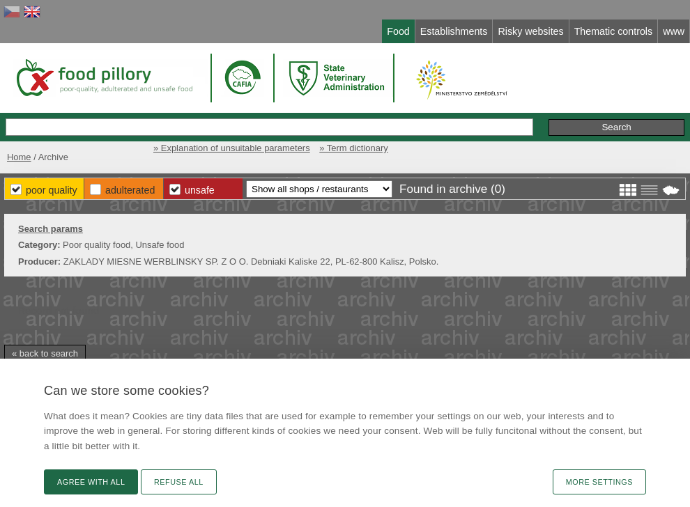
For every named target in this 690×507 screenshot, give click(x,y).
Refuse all (179, 482)
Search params (50, 229)
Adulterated (130, 190)
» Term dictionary (353, 148)
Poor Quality (51, 190)
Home (19, 157)
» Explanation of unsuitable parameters (231, 148)
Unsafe (200, 190)
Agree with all (91, 482)
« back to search (45, 353)
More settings (599, 482)
